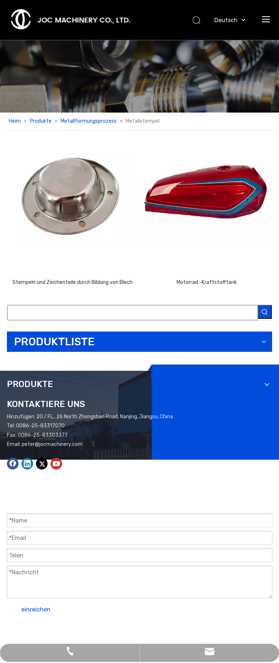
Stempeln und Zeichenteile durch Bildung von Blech (72, 282)
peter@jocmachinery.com (52, 444)
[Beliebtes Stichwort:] (265, 312)
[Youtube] (56, 463)
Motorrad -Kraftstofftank (207, 282)
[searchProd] (132, 312)
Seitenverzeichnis (196, 629)
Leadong (17, 638)
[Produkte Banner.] (139, 76)
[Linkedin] (27, 463)
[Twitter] (42, 463)
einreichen (35, 609)
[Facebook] (13, 463)
